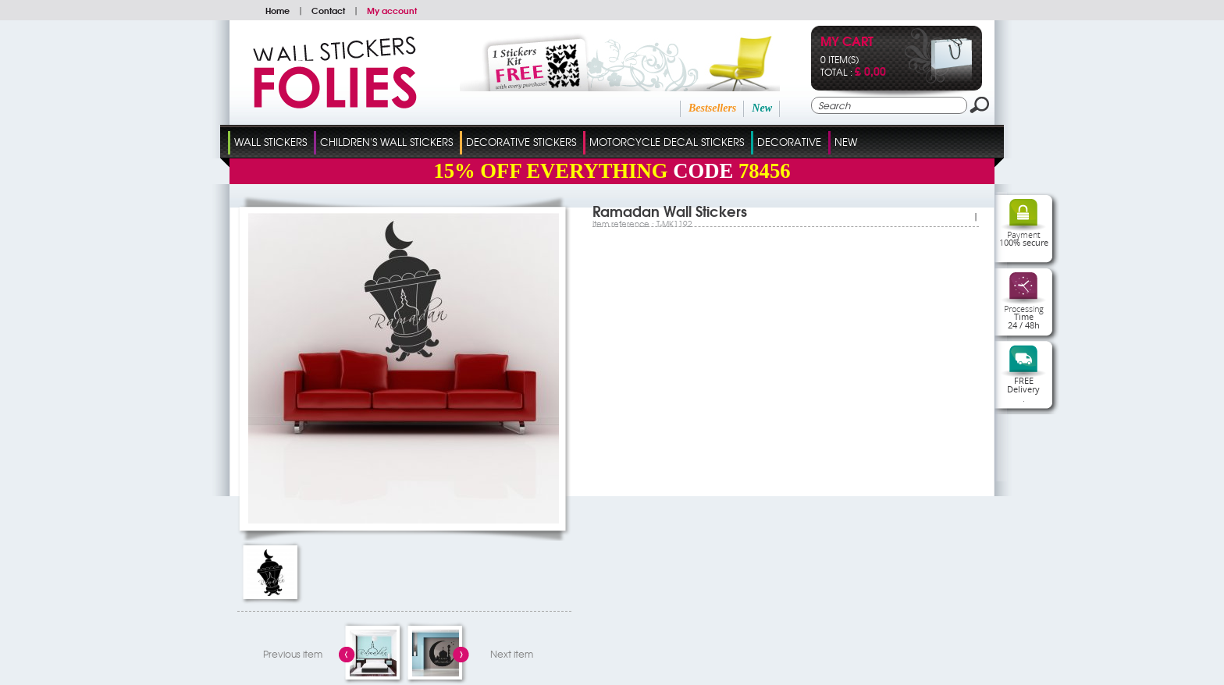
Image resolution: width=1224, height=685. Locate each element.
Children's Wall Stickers (386, 141)
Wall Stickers (270, 141)
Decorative (789, 141)
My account (392, 10)
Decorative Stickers (521, 141)
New (762, 108)
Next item (511, 654)
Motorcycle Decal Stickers (666, 141)
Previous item (292, 654)
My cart (847, 42)
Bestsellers (712, 108)
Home (277, 10)
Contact (328, 10)
